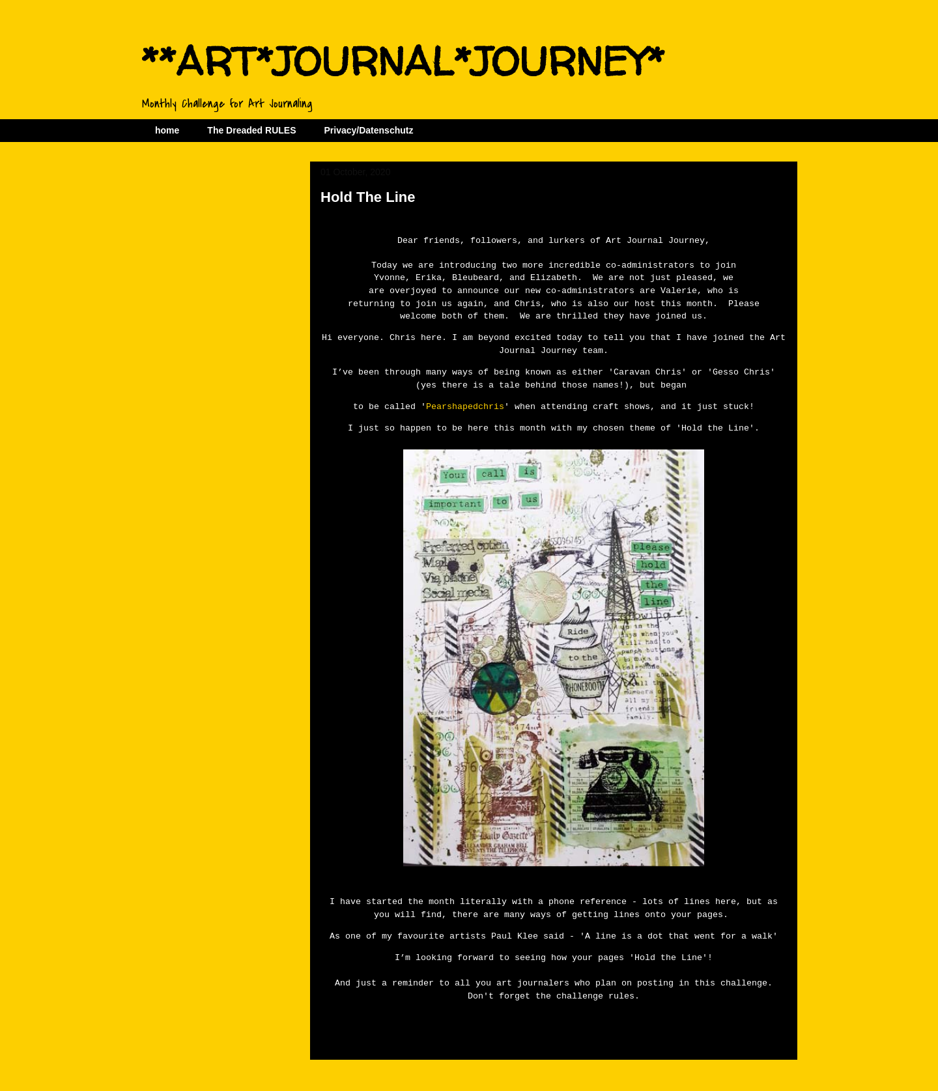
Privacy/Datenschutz (368, 130)
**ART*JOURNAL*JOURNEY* (402, 61)
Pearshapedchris (465, 405)
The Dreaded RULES (251, 130)
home (167, 130)
